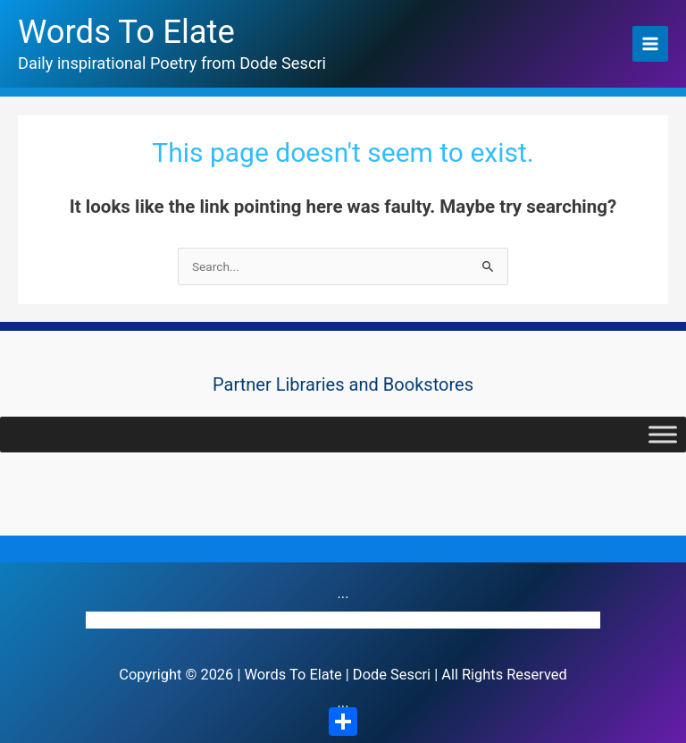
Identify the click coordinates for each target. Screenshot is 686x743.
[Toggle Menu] (662, 434)
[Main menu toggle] (650, 44)
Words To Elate (126, 32)
